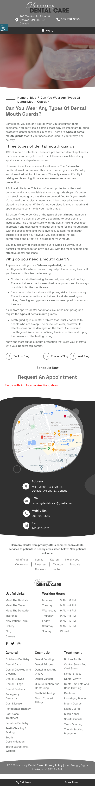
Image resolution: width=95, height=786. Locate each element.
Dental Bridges (44, 664)
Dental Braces (72, 673)
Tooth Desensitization (15, 739)
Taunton (58, 564)
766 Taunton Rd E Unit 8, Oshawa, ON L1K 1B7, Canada (33, 20)
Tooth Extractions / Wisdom (17, 748)
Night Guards (72, 708)
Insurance (11, 615)
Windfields (22, 559)
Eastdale (75, 564)
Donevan (40, 569)
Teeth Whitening (45, 693)
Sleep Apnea (72, 713)
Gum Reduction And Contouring (47, 686)
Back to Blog (18, 356)
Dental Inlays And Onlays (45, 671)
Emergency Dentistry (12, 696)
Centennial (21, 564)
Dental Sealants (15, 689)
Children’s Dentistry (18, 659)
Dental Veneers (44, 678)
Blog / (35, 97)
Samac (39, 559)
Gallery (10, 626)
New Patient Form (17, 620)
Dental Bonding (44, 659)
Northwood (72, 559)
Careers (10, 636)
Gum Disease (14, 703)
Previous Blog (56, 356)
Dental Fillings (14, 684)
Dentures (69, 693)
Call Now (23, 782)
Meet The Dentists (17, 600)
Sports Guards (73, 719)
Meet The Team (15, 605)
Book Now (71, 782)
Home (21, 97)
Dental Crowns (15, 678)
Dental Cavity (72, 678)
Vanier (56, 569)
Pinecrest (40, 564)
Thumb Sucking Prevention (73, 731)
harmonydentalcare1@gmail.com (52, 503)
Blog (8, 631)
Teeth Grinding (73, 724)
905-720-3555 (68, 19)
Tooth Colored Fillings (44, 700)
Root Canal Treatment (12, 716)
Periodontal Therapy (18, 708)
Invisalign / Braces (75, 698)
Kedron (54, 559)
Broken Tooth (72, 659)
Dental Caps (13, 664)
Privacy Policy (53, 765)
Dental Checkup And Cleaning (18, 671)
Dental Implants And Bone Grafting (76, 686)
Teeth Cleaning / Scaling (16, 730)
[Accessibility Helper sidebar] (4, 27)
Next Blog (80, 356)
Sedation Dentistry (17, 723)
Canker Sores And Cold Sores (75, 666)
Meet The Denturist (17, 610)
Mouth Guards (73, 703)
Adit (60, 769)
